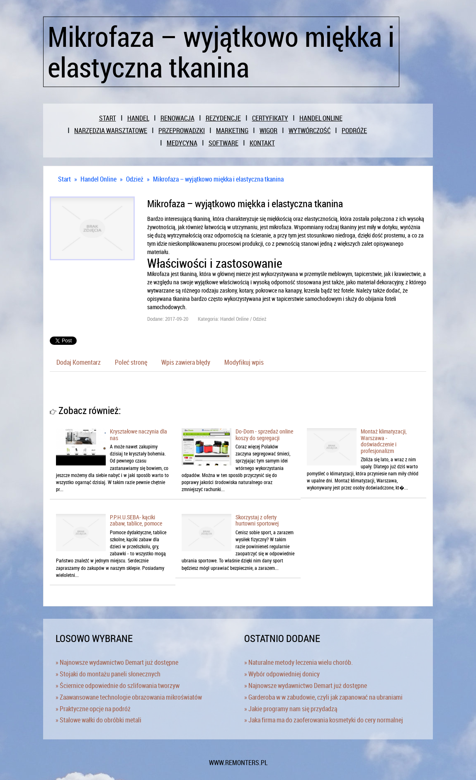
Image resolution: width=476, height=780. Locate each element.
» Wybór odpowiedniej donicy (282, 673)
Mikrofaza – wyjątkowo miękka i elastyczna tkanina (218, 179)
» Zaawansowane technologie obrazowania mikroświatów (129, 697)
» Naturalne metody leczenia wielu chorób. (298, 662)
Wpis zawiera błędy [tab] (185, 362)
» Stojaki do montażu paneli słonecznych (108, 673)
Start (64, 179)
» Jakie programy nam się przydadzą (290, 708)
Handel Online (98, 179)
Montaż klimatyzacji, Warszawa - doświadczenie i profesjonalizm (384, 440)
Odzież (134, 179)
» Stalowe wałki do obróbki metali (98, 719)
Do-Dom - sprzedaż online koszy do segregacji (264, 434)
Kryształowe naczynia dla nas (138, 434)
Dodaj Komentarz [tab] (78, 362)
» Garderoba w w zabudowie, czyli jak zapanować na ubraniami (323, 697)
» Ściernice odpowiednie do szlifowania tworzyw (118, 685)
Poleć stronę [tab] (131, 362)
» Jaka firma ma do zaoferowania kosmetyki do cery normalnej (323, 719)
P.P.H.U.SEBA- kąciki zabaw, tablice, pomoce (136, 520)
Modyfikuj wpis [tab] (244, 362)
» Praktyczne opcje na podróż (93, 708)
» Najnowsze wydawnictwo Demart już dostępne (117, 662)
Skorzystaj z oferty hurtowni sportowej (257, 520)
